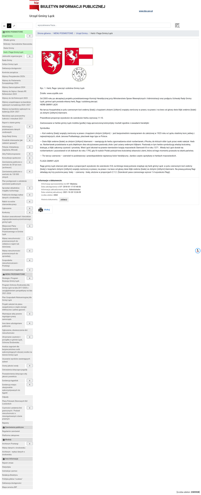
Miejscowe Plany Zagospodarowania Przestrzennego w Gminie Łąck (12, 230)
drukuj (44, 209)
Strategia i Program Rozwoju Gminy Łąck (10, 279)
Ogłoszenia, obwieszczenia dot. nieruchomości (15, 331)
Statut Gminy (8, 48)
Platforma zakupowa (10, 435)
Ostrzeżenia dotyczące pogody (14, 370)
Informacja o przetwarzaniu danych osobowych (11, 129)
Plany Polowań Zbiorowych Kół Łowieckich (14, 402)
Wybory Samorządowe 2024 (13, 87)
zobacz (64, 199)
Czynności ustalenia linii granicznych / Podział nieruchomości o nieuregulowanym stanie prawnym (12, 413)
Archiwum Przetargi (10, 444)
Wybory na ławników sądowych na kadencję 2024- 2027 (16, 110)
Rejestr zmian (7, 463)
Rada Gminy (7, 60)
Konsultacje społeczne (11, 158)
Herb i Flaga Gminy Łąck (13, 52)
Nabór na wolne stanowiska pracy (9, 203)
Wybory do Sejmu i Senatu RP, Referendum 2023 (14, 92)
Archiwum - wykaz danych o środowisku (13, 453)
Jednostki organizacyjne (12, 56)
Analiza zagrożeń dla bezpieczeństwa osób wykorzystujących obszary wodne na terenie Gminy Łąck (17, 351)
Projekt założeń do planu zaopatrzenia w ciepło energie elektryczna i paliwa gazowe (14, 307)
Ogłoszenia (6, 208)
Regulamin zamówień (11, 431)
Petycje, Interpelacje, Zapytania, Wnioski (10, 148)
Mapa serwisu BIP (9, 487)
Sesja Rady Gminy (9, 136)
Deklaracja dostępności (11, 68)
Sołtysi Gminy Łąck (10, 64)
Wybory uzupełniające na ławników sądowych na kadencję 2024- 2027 (16, 103)
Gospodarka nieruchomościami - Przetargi (10, 263)
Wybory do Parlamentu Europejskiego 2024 (11, 81)
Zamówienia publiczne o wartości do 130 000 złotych (12, 174)
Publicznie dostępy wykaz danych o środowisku (12, 196)
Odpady (5, 397)
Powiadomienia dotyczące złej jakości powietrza (14, 375)
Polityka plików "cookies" (12, 479)
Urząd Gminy (7, 36)
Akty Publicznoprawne (11, 154)
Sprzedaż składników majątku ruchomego (10, 189)
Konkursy (6, 212)
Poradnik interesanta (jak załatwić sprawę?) (12, 141)
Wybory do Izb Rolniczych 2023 (15, 98)
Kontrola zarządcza (10, 72)
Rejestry (5, 423)
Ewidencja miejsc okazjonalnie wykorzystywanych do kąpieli (11, 389)
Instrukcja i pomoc (9, 471)
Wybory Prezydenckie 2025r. (13, 76)
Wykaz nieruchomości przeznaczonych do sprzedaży (11, 253)
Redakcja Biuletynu (10, 475)
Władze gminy (9, 40)
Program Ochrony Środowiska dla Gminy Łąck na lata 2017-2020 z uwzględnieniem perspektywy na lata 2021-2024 (17, 289)
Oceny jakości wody (10, 366)
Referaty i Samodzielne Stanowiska (17, 44)
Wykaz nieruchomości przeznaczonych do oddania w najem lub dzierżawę (11, 242)
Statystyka (6, 467)
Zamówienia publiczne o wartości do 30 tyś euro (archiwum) (12, 165)
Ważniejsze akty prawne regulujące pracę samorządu (12, 316)
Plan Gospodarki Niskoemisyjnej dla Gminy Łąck (17, 298)
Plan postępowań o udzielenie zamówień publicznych (14, 182)
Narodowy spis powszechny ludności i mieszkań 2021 (13, 117)
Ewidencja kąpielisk (10, 381)
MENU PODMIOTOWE (63, 33)
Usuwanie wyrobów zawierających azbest (16, 360)
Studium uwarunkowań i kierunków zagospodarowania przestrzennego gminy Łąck (16, 219)
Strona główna (44, 33)
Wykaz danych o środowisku (13, 448)
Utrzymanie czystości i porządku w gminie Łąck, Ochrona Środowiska (12, 340)
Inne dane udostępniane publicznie (12, 324)
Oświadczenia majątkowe (12, 270)
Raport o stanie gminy (11, 123)
